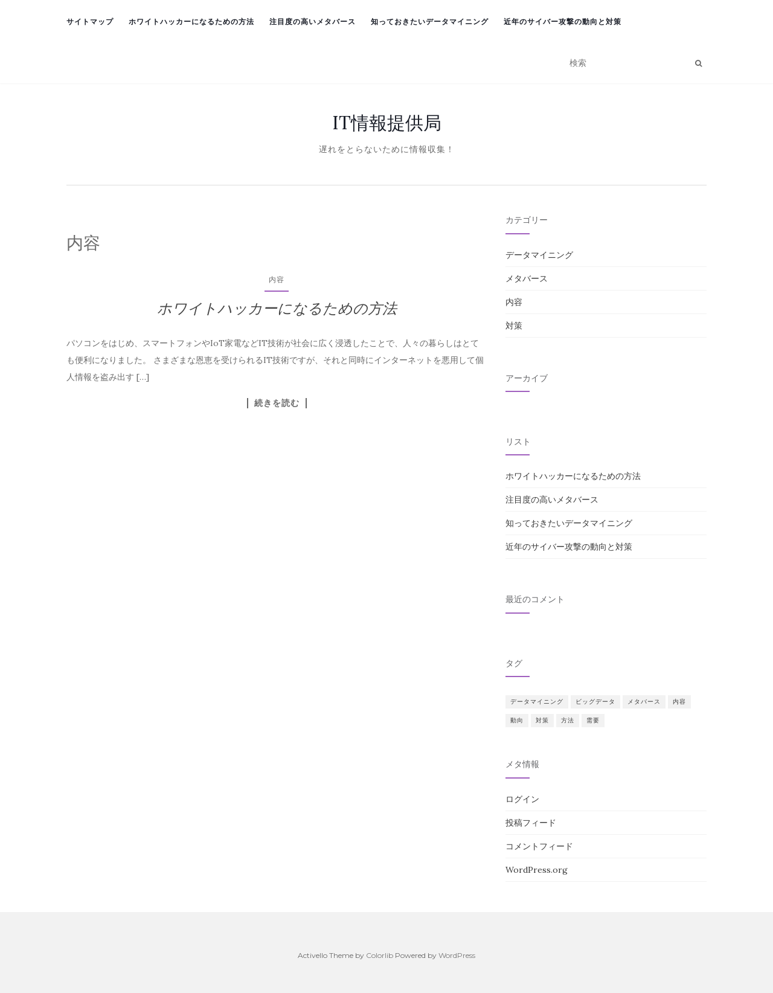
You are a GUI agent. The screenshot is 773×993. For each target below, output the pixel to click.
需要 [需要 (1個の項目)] (593, 720)
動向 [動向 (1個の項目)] (517, 720)
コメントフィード (539, 846)
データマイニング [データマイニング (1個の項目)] (536, 701)
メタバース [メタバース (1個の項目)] (644, 701)
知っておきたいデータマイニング (430, 21)
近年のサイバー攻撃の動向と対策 (562, 21)
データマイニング (539, 254)
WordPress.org (536, 869)
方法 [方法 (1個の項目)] (567, 720)
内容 (276, 279)
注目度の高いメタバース (312, 21)
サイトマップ (90, 21)
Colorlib (379, 955)
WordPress (456, 955)
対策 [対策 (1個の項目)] (542, 720)
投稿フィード (530, 822)
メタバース (526, 278)
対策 (513, 325)
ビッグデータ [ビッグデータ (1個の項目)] (595, 701)
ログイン (522, 799)
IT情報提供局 (386, 123)
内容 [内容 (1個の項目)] (679, 701)
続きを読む (277, 403)
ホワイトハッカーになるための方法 (191, 21)
